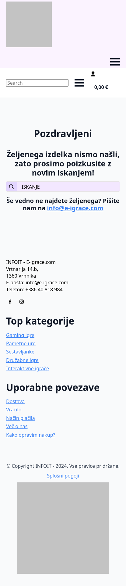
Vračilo (13, 409)
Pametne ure (21, 343)
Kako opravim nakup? (30, 435)
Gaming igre (20, 335)
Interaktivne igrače (27, 368)
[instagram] (22, 302)
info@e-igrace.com (75, 208)
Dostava (15, 401)
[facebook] (10, 302)
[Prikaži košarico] (105, 87)
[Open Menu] (115, 62)
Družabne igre (22, 360)
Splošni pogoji (63, 475)
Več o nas (17, 426)
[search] (11, 187)
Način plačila (20, 418)
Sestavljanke (20, 351)
